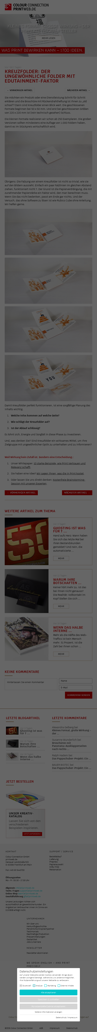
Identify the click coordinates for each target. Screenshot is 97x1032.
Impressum (72, 1017)
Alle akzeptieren (48, 992)
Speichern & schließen (48, 999)
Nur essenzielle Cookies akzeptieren (49, 1006)
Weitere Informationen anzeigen (48, 1012)
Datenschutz (61, 1017)
